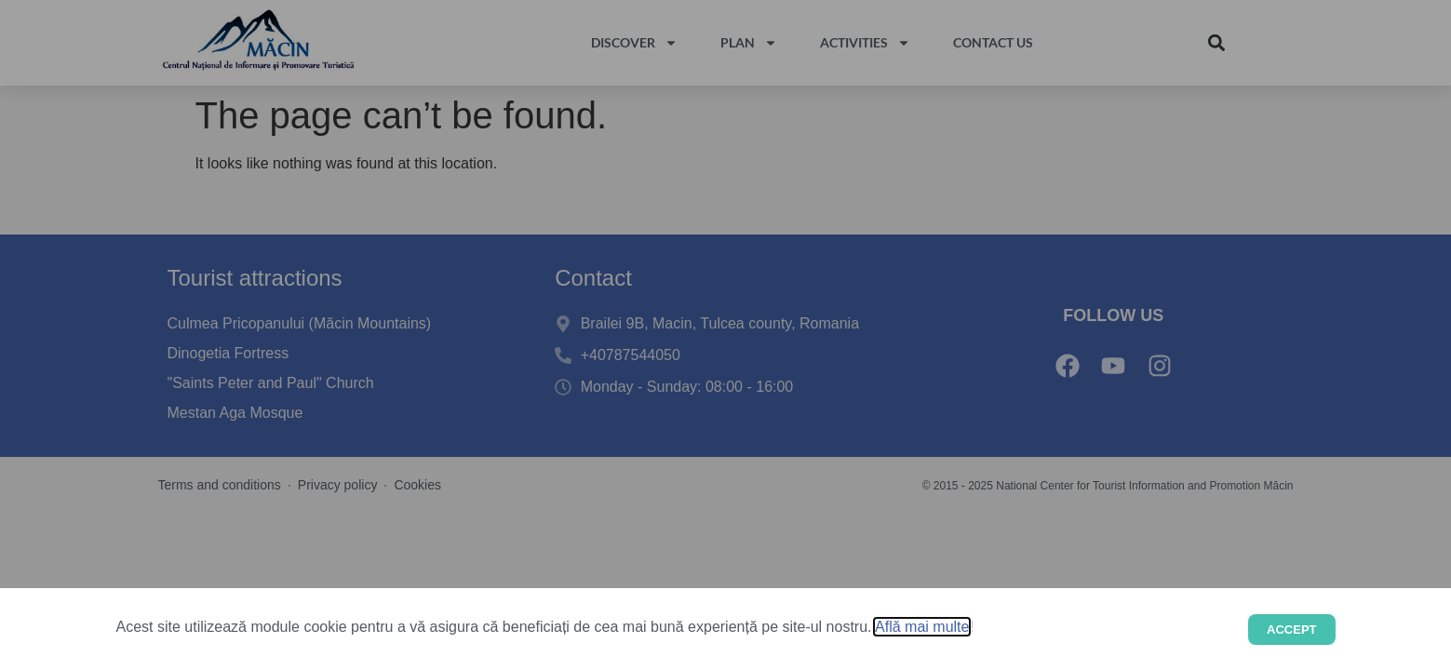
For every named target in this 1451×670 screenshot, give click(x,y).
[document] (725, 335)
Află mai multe (922, 627)
